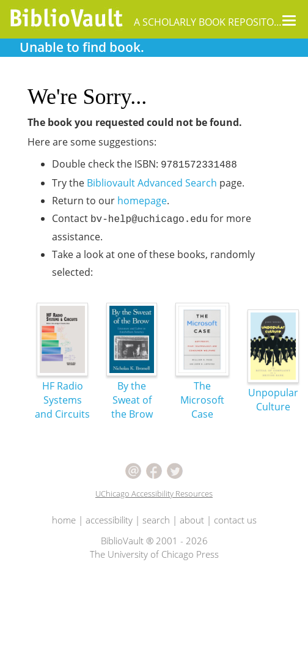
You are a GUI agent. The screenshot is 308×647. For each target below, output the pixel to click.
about (192, 520)
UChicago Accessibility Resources (154, 493)
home (64, 520)
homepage (142, 200)
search (156, 520)
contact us (235, 520)
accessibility (109, 520)
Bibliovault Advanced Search (152, 183)
